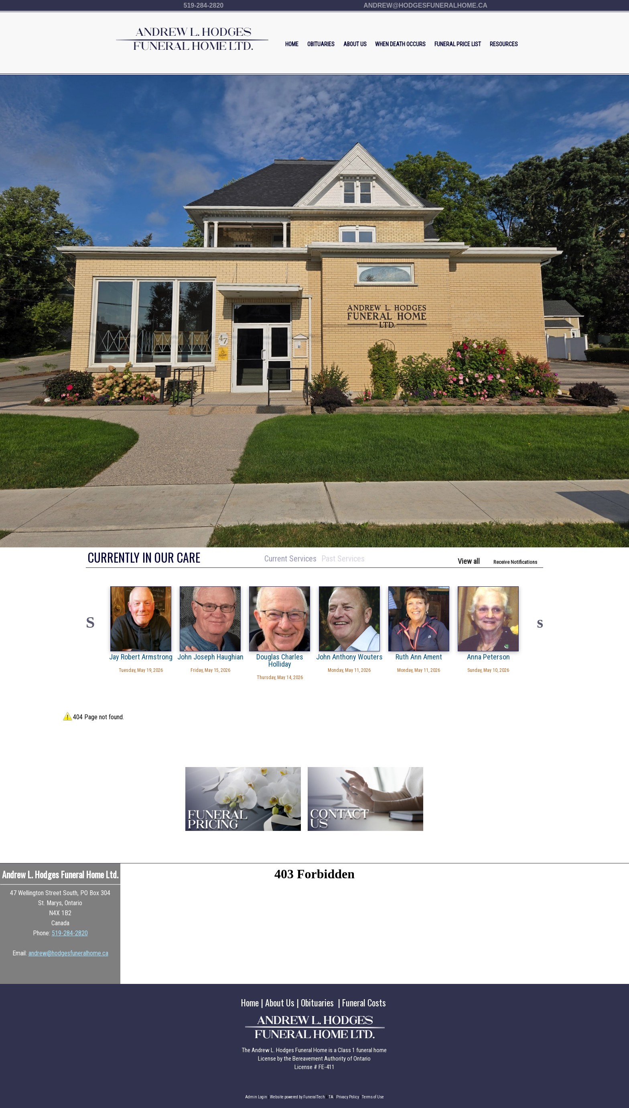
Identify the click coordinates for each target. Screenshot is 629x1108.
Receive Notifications (515, 562)
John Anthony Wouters (349, 657)
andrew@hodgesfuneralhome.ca (425, 5)
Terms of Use (373, 1097)
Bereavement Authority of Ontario (331, 1058)
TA (331, 1097)
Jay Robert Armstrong (140, 657)
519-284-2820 (204, 5)
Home (250, 1002)
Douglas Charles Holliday (279, 660)
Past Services (343, 558)
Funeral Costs (364, 1002)
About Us (279, 1002)
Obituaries (317, 1002)
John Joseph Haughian (210, 657)
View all (469, 561)
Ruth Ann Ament (419, 657)
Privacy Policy (347, 1097)
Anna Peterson (488, 657)
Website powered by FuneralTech (297, 1097)
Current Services (290, 558)
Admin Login (256, 1097)
